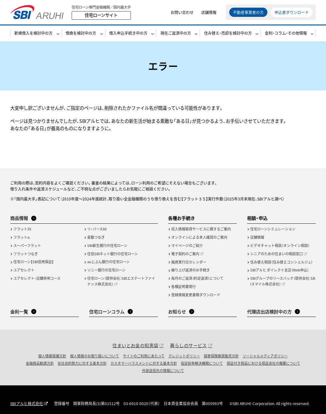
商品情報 (19, 218)
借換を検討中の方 (81, 34)
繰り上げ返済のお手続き (190, 269)
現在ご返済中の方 (175, 34)
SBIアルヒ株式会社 (26, 403)
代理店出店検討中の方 (269, 311)
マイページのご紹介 (187, 245)
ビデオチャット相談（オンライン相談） (279, 245)
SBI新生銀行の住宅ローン (107, 245)
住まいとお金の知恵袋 (135, 345)
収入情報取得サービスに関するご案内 (201, 228)
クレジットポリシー (184, 355)
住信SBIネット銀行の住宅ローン (112, 253)
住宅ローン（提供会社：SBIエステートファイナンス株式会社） (121, 281)
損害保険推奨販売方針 (221, 355)
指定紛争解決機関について (202, 363)
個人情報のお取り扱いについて (94, 355)
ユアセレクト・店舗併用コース (36, 278)
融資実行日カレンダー (188, 261)
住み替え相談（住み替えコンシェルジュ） (281, 261)
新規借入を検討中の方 (33, 34)
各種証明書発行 (183, 286)
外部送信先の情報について (163, 370)
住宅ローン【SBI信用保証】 (33, 261)
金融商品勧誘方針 (40, 363)
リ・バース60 (97, 228)
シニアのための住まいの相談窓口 (276, 253)
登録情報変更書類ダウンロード (195, 294)
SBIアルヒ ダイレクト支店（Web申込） (279, 269)
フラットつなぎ (25, 253)
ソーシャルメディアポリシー (265, 355)
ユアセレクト (23, 269)
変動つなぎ (96, 237)
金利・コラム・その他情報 (286, 34)
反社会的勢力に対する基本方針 (82, 363)
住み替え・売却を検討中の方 (228, 34)
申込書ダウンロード (291, 12)
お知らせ (177, 311)
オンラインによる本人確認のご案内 (199, 237)
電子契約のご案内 (185, 253)
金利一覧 (19, 311)
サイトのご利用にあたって (144, 355)
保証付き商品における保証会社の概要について (263, 363)
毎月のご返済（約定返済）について (197, 278)
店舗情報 (208, 12)
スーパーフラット (27, 245)
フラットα (21, 237)
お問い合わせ (182, 12)
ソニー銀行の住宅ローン (106, 269)
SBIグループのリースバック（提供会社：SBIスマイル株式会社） (282, 281)
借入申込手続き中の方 (128, 34)
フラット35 (22, 228)
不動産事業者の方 (248, 12)
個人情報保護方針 (52, 355)
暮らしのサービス (188, 345)
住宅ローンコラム (106, 311)
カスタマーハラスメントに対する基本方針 (143, 363)
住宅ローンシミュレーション (272, 228)
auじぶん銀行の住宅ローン (108, 261)
